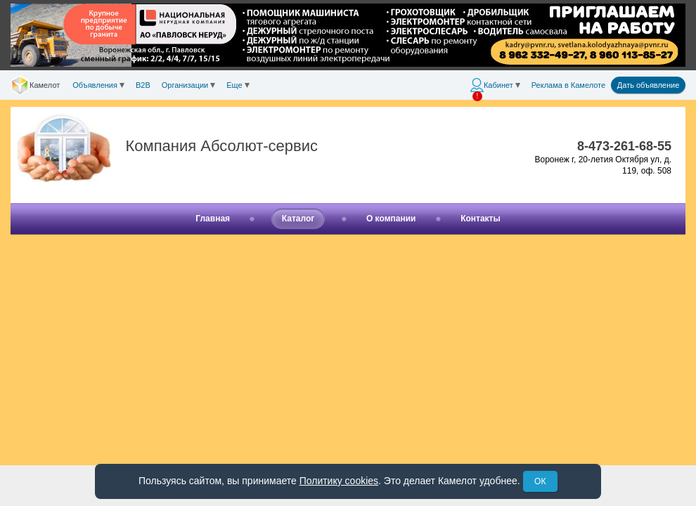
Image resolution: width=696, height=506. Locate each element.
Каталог (298, 218)
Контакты (480, 218)
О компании (391, 218)
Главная (212, 218)
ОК (540, 481)
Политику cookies (338, 480)
